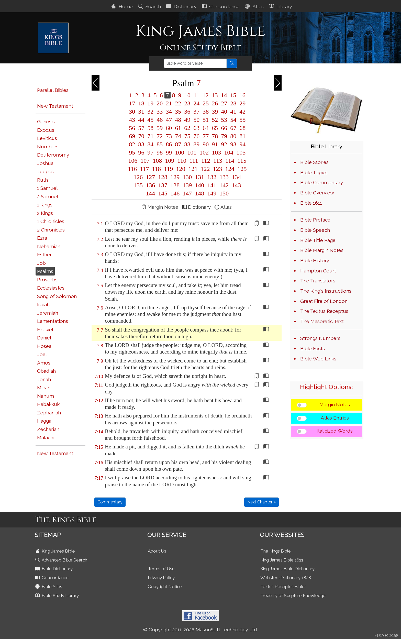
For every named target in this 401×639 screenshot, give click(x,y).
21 (168, 103)
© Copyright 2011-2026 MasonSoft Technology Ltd (200, 629)
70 (141, 136)
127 (150, 177)
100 (179, 152)
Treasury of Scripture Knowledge (293, 595)
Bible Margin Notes (321, 250)
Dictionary (182, 6)
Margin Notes (334, 404)
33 (159, 111)
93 (233, 144)
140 (199, 185)
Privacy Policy (161, 577)
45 (150, 119)
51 (205, 119)
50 (196, 119)
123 (217, 169)
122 (205, 169)
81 (242, 136)
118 (156, 169)
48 (178, 119)
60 (168, 128)
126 (138, 177)
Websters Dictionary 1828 (285, 577)
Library (281, 6)
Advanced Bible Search (61, 560)
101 (192, 152)
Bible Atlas (49, 586)
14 (224, 95)
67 (233, 128)
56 (132, 128)
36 (187, 111)
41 (233, 111)
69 (132, 136)
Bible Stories (314, 162)
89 (196, 144)
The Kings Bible (275, 551)
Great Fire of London (324, 301)
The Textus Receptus (324, 311)
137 (163, 185)
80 (233, 136)
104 (228, 152)
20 (159, 103)
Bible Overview (317, 192)
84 (150, 144)
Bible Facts (312, 348)
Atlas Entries (335, 418)
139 (187, 185)
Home (122, 6)
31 (141, 111)
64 (205, 128)
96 (141, 152)
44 (141, 119)
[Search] (195, 63)
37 (196, 111)
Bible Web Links (318, 358)
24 (196, 103)
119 (168, 169)
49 (187, 119)
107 (145, 160)
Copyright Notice (165, 586)
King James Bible (55, 551)
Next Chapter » (261, 502)
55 (242, 119)
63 (196, 128)
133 (224, 177)
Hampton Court (318, 270)
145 (163, 193)
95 (132, 152)
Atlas (255, 6)
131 (199, 177)
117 (144, 169)
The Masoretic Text (322, 321)
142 (224, 185)
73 (168, 136)
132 (212, 177)
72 (159, 136)
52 (214, 119)
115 (241, 160)
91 (214, 144)
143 (235, 185)
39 (214, 111)
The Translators (317, 280)
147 (187, 193)
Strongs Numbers (320, 338)
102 (204, 152)
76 (196, 136)
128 (163, 177)
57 (141, 128)
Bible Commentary (321, 182)
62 (187, 128)
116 (132, 169)
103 (216, 152)
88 (187, 144)
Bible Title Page (318, 240)
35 (178, 111)
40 (224, 111)
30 (132, 111)
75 (187, 136)
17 (132, 103)
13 (214, 95)
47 (168, 119)
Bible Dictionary (54, 568)
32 (150, 111)
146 (175, 193)
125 (241, 169)
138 (175, 185)
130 (187, 177)
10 (187, 95)
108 (157, 160)
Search (150, 6)
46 (159, 119)
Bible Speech (315, 230)
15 (233, 95)
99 (168, 152)
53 (224, 119)
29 (242, 103)
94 (242, 144)
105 (240, 152)
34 (168, 111)
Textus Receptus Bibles (283, 586)
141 (212, 185)
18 (141, 103)
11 (196, 95)
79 (224, 136)
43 (132, 119)
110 (182, 160)
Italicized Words (335, 431)
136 (150, 185)
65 (214, 128)
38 (205, 111)
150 (223, 193)
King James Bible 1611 (281, 560)
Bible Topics (314, 172)
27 (224, 103)
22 (178, 103)
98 (159, 152)
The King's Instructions (325, 291)
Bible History (314, 260)
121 (193, 169)
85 (159, 144)
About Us (157, 551)
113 (218, 160)
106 (133, 160)
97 (150, 152)
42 (242, 111)
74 (178, 136)
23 (187, 103)
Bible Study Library (57, 595)
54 (233, 119)
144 (150, 193)
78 (214, 136)
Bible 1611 (311, 203)
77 (205, 136)
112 (206, 160)
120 (180, 169)
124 (230, 169)
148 (199, 193)
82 (132, 144)
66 (224, 128)
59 (159, 128)
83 (141, 144)
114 (230, 160)
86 (168, 144)
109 (169, 160)
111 (193, 160)
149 (212, 193)
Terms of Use (161, 568)
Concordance (221, 6)
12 (205, 95)
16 (242, 95)
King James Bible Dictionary (287, 568)
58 (150, 128)
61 (178, 128)
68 (242, 128)
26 (214, 103)
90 (205, 144)
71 (150, 136)
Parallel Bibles (53, 90)
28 (233, 103)
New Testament (55, 106)
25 (205, 103)
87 (178, 144)
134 (235, 177)
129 (175, 177)
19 (150, 103)
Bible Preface (315, 220)
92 (224, 144)
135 (138, 185)
